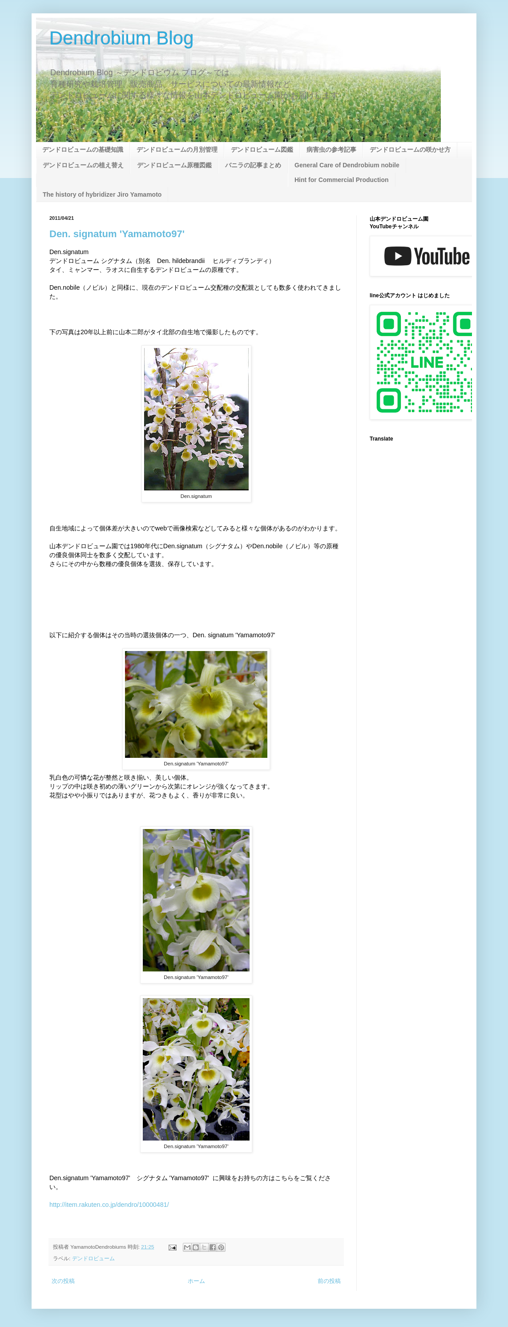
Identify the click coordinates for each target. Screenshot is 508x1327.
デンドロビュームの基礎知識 (82, 149)
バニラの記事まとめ (253, 165)
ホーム (196, 1281)
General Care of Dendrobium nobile (346, 165)
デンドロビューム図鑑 (262, 149)
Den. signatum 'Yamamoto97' (117, 233)
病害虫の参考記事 (331, 149)
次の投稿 (63, 1281)
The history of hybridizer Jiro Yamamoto (102, 194)
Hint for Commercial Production (341, 179)
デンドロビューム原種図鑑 (174, 165)
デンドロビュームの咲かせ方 (410, 149)
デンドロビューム (93, 1258)
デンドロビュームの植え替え (83, 165)
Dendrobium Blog (121, 38)
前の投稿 (329, 1281)
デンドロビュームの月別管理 (177, 149)
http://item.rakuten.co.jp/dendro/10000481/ (109, 1204)
